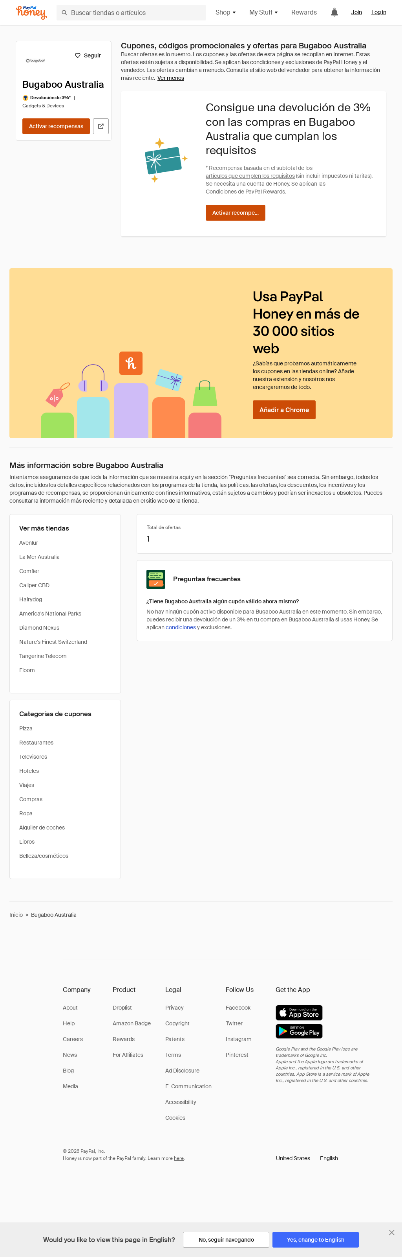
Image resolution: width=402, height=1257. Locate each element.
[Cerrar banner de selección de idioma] (391, 1232)
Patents (175, 1039)
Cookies (175, 1117)
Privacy (174, 1007)
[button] (307, 1158)
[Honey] (31, 13)
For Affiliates (128, 1054)
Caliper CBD (34, 585)
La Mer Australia (39, 556)
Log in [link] (378, 12)
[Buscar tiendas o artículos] (131, 12)
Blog (68, 1070)
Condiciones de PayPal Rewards (245, 191)
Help (69, 1023)
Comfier (29, 571)
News (70, 1054)
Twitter (234, 1023)
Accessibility (180, 1102)
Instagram (239, 1039)
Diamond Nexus (39, 627)
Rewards (304, 12)
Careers (73, 1039)
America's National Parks (50, 613)
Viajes (26, 785)
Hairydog (30, 599)
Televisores (33, 756)
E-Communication (188, 1086)
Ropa (26, 813)
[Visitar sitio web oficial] (101, 126)
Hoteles (29, 770)
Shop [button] (226, 12)
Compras (30, 799)
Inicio (16, 914)
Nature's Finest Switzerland (53, 641)
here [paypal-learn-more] (179, 1158)
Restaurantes (36, 742)
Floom (27, 670)
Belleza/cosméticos (43, 855)
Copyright (177, 1023)
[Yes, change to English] (315, 1240)
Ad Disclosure (182, 1070)
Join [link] (356, 12)
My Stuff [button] (264, 12)
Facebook (238, 1007)
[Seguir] (88, 55)
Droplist (122, 1007)
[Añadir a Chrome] (284, 409)
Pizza (26, 728)
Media (70, 1086)
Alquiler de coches (42, 827)
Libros (27, 841)
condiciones (181, 627)
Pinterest (237, 1054)
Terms (173, 1054)
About (70, 1007)
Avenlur (28, 542)
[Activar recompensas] (56, 126)
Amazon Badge (132, 1023)
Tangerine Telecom (43, 656)
